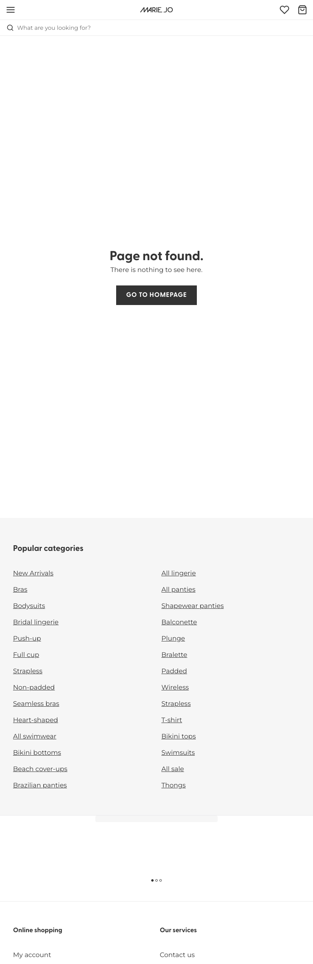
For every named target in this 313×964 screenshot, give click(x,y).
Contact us (177, 955)
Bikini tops (178, 737)
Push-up (27, 639)
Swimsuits (178, 753)
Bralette (174, 655)
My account (32, 955)
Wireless (175, 688)
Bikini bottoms (37, 753)
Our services (178, 930)
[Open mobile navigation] (11, 10)
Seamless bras (36, 704)
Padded (174, 671)
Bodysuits (29, 606)
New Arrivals (33, 573)
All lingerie (178, 573)
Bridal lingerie (36, 622)
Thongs (173, 785)
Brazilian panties (40, 785)
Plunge (173, 639)
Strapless (27, 671)
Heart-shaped (35, 720)
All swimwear (34, 737)
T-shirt (171, 720)
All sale (172, 769)
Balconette (179, 622)
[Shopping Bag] (302, 10)
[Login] (284, 10)
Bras (20, 590)
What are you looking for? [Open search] (49, 27)
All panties (178, 590)
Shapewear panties (192, 606)
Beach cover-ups (40, 769)
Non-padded (34, 688)
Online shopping (37, 930)
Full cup (26, 655)
